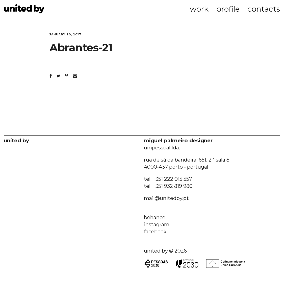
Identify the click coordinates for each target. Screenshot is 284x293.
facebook (155, 232)
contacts (263, 9)
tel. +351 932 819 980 (168, 186)
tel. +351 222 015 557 (168, 179)
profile (228, 9)
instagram (156, 224)
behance (154, 217)
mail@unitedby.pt (166, 198)
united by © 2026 (165, 251)
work (199, 9)
